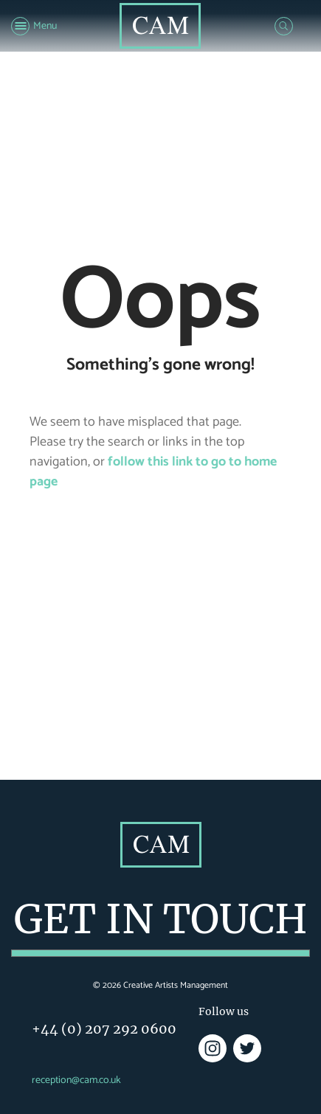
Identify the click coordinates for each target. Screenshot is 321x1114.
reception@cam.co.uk (76, 1080)
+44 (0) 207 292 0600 (104, 1028)
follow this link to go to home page (153, 472)
